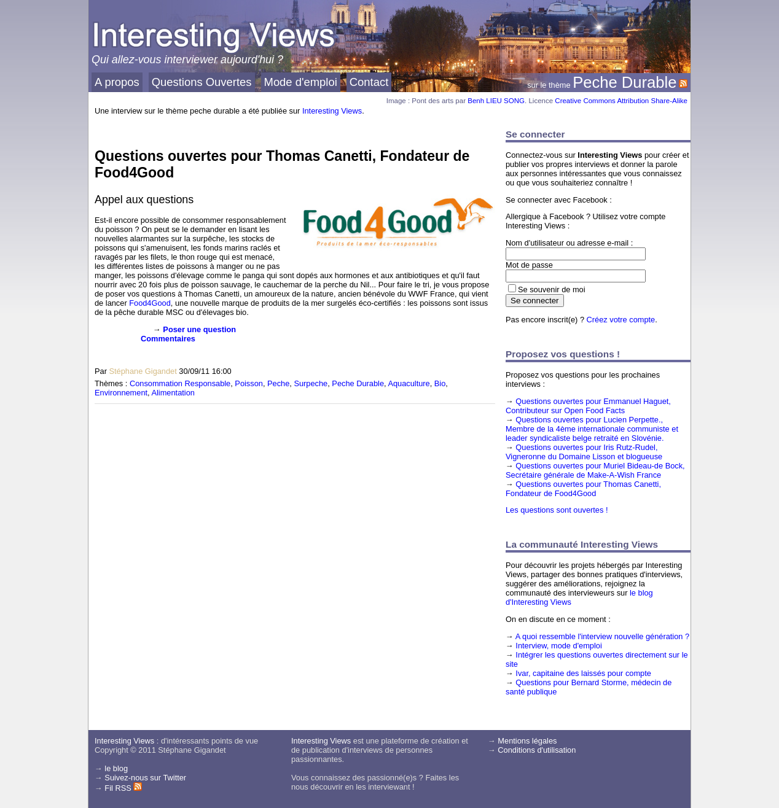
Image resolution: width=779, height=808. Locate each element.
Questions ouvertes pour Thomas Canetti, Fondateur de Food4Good (583, 489)
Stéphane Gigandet (142, 371)
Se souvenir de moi (551, 289)
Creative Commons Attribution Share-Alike (621, 100)
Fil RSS (123, 788)
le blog (116, 768)
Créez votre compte (621, 319)
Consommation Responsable (180, 383)
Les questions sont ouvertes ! (557, 510)
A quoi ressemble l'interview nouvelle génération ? (602, 636)
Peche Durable (624, 82)
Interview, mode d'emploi (558, 645)
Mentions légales (527, 740)
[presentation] (115, 344)
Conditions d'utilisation (537, 750)
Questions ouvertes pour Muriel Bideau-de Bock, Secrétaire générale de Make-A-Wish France (595, 470)
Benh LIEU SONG (496, 100)
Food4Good (150, 303)
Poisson (249, 383)
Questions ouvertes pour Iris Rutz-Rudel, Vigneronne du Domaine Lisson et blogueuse (584, 452)
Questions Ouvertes (202, 82)
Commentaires (168, 338)
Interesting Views (332, 110)
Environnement (121, 392)
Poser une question (199, 329)
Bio (440, 383)
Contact (369, 82)
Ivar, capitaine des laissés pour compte (583, 673)
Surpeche (310, 383)
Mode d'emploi (300, 82)
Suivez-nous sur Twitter (145, 777)
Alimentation (172, 392)
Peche (278, 383)
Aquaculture (408, 383)
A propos (117, 82)
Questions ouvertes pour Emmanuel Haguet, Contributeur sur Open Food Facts (588, 406)
